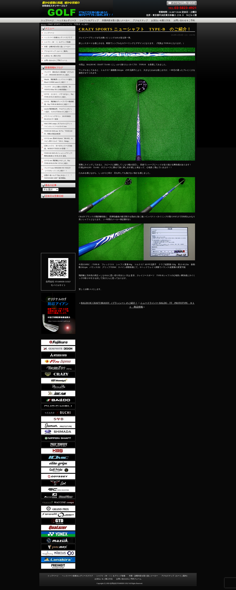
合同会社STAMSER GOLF (119, 583)
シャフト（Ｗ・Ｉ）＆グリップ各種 (57, 42)
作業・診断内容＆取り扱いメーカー (57, 47)
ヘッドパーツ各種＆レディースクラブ (58, 37)
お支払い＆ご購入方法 (52, 56)
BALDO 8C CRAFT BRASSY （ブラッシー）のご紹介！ (109, 303)
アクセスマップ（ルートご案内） (56, 51)
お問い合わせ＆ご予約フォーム (55, 60)
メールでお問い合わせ (181, 3)
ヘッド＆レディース (66, 20)
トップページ (47, 20)
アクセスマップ (140, 20)
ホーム (43, 24)
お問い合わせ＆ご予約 (184, 20)
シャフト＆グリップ (89, 20)
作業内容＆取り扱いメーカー (116, 20)
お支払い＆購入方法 (160, 20)
